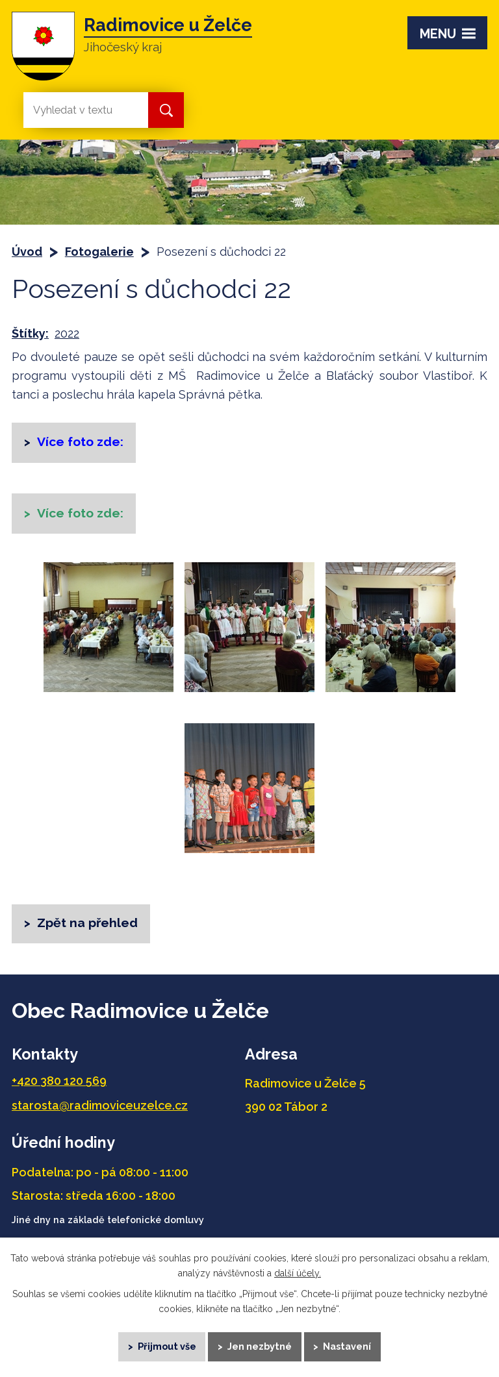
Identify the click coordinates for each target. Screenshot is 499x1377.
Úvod (27, 251)
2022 (67, 333)
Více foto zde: (82, 515)
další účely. (297, 1270)
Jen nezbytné (260, 1344)
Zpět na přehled (88, 927)
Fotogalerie (99, 251)
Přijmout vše (164, 1344)
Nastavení (351, 1344)
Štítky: (30, 333)
